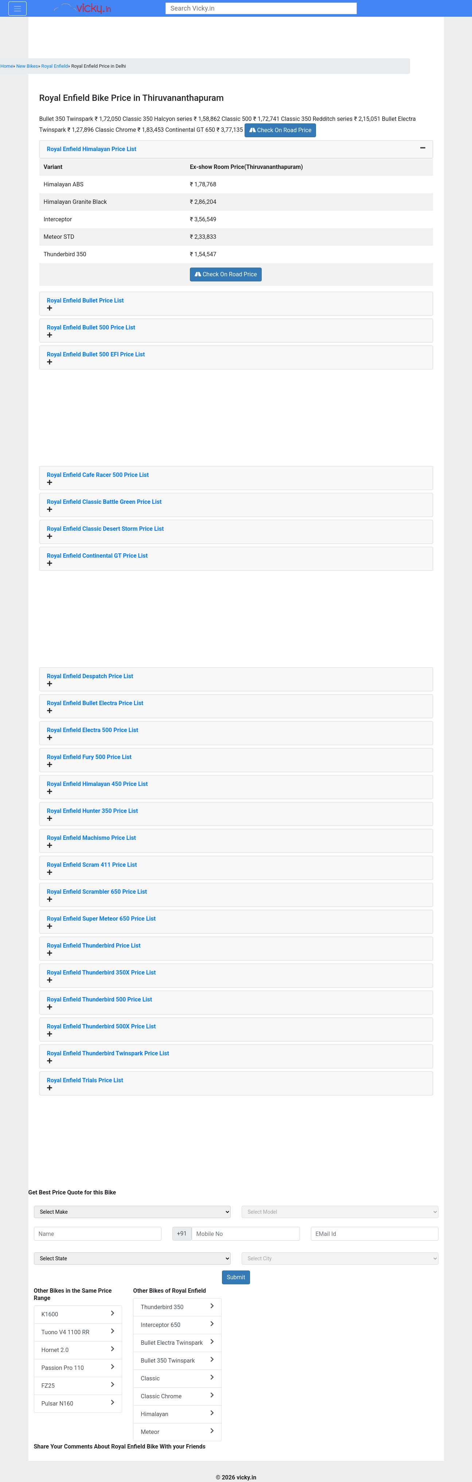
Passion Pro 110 (78, 1367)
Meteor (177, 1431)
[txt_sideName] (97, 1234)
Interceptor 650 (177, 1324)
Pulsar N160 (78, 1403)
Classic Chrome (177, 1396)
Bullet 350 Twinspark (177, 1360)
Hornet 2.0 (78, 1349)
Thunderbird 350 (177, 1307)
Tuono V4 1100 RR (78, 1332)
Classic (177, 1378)
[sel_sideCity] (340, 1258)
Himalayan (177, 1414)
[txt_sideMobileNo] (246, 1234)
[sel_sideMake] (132, 1212)
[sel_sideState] (132, 1258)
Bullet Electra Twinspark (177, 1342)
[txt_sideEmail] (374, 1234)
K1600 (78, 1314)
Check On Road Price (280, 130)
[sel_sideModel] (340, 1212)
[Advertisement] (236, 415)
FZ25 (78, 1385)
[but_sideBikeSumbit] (236, 1277)
